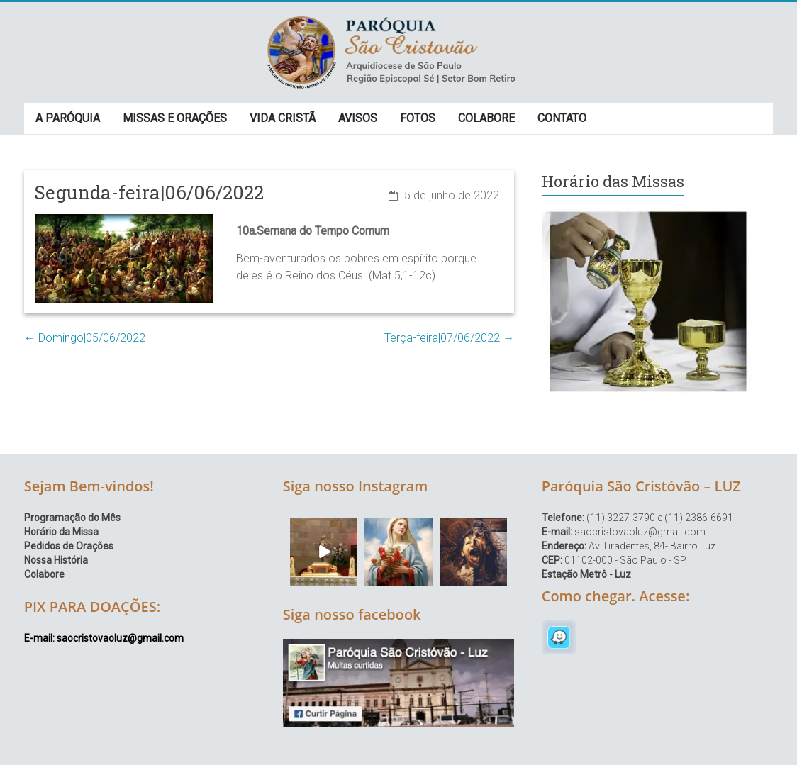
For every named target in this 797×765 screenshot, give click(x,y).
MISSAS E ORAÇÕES (175, 118)
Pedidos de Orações (68, 546)
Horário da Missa (61, 531)
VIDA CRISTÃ (283, 118)
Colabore (44, 574)
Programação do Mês (72, 517)
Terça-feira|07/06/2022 (449, 338)
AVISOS (357, 118)
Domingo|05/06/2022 (84, 338)
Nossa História (56, 560)
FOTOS (417, 118)
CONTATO (561, 118)
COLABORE (486, 118)
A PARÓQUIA (67, 118)
